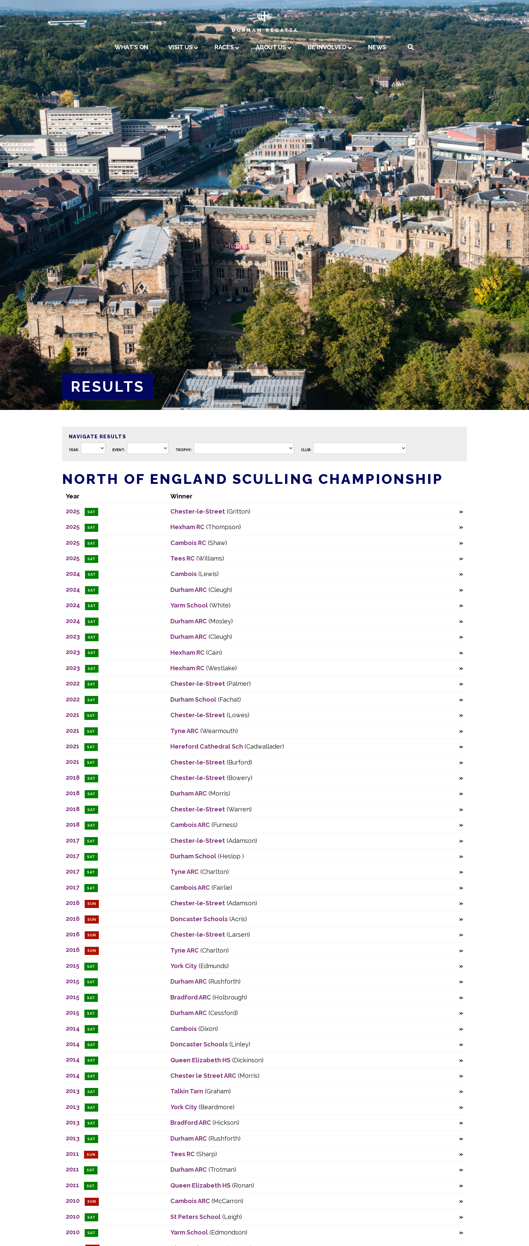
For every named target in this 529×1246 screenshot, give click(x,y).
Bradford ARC (190, 997)
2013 (73, 1090)
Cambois (183, 573)
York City (183, 965)
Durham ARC (188, 589)
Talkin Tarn (186, 1091)
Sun (91, 904)
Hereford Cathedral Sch (206, 746)
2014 (73, 1028)
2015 (72, 965)
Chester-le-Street (197, 511)
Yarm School (189, 605)
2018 (73, 777)
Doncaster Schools (199, 919)
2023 (73, 636)
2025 (73, 511)
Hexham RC (187, 526)
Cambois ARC (190, 824)
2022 (73, 683)
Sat (91, 512)
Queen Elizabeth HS (200, 1060)
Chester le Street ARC (203, 1075)
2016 (73, 902)
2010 (73, 1200)
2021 (72, 714)
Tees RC (182, 558)
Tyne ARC (184, 730)
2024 (73, 573)
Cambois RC (188, 542)
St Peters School (195, 1216)
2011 (72, 1153)
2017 (72, 840)
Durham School (193, 699)
